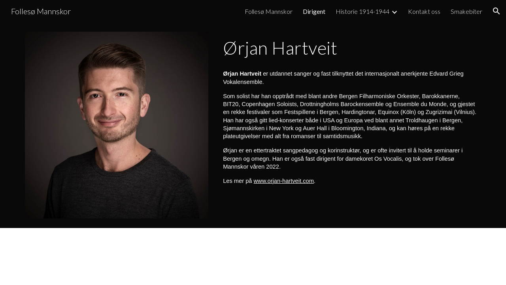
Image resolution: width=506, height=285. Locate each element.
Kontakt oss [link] (424, 11)
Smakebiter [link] (466, 11)
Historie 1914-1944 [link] (362, 11)
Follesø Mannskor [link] (269, 11)
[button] (496, 11)
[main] (350, 48)
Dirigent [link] (314, 11)
